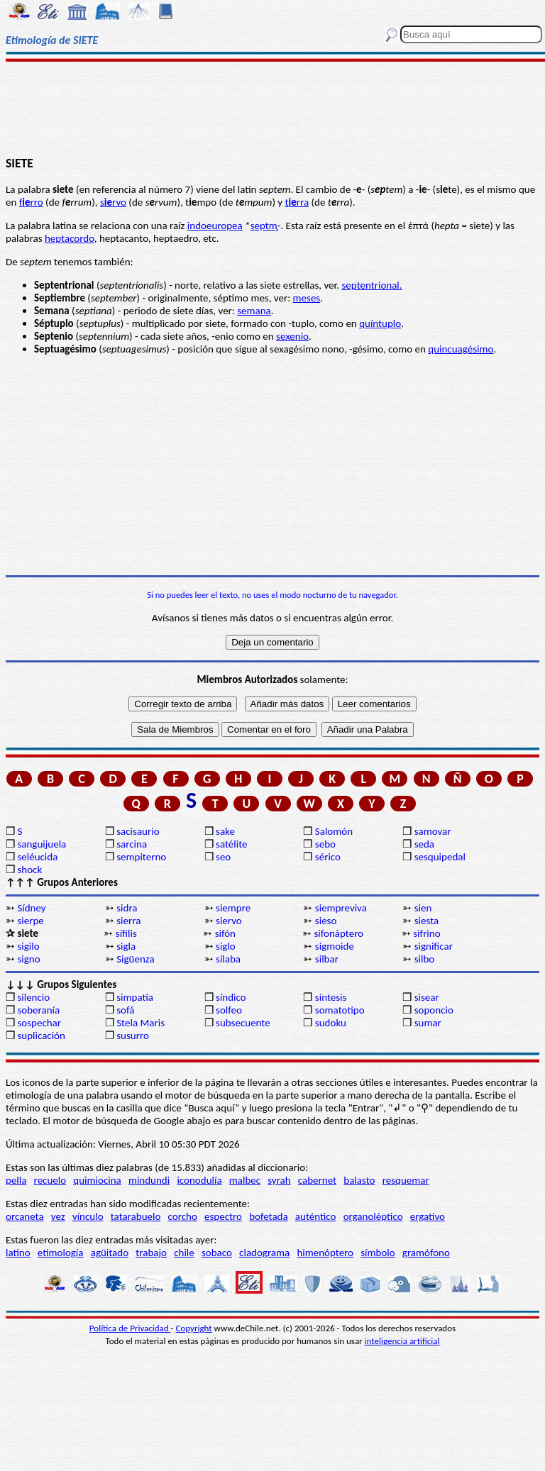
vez (58, 1216)
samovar (432, 831)
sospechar (39, 1022)
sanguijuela (41, 844)
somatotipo (340, 1010)
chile (184, 1252)
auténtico (315, 1216)
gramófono (426, 1252)
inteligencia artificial (402, 1341)
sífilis (126, 933)
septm (264, 225)
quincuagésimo (460, 349)
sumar (427, 1022)
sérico (328, 856)
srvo (113, 202)
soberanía (38, 1010)
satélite (231, 844)
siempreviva (341, 907)
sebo (325, 844)
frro (31, 202)
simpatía (134, 997)
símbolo (377, 1252)
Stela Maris (140, 1022)
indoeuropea (215, 225)
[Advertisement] (272, 108)
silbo (424, 959)
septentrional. (371, 285)
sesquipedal (440, 856)
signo (28, 959)
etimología (61, 1252)
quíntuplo (380, 323)
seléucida (37, 856)
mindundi (149, 1180)
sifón (225, 933)
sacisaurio (137, 831)
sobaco (217, 1252)
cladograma (264, 1252)
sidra (126, 907)
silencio (33, 997)
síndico (231, 997)
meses (307, 298)
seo (223, 856)
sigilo (28, 946)
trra (297, 202)
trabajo (151, 1252)
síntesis (331, 997)
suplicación (41, 1035)
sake (225, 831)
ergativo (427, 1216)
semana (254, 310)
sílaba (228, 959)
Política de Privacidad (130, 1328)
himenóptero (325, 1252)
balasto (359, 1180)
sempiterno (141, 856)
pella (16, 1180)
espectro (223, 1216)
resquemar (405, 1180)
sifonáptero (338, 933)
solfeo (229, 1010)
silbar (326, 959)
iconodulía (199, 1180)
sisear (426, 997)
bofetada (268, 1216)
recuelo (50, 1180)
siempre (233, 907)
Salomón (334, 831)
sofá (125, 1010)
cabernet (317, 1180)
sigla (126, 946)
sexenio (292, 336)
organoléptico (373, 1216)
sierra (128, 920)
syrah (279, 1180)
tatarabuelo (136, 1216)
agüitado (109, 1252)
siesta (426, 920)
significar (433, 946)
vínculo (88, 1216)
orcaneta (25, 1216)
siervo (229, 920)
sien (423, 907)
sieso (326, 920)
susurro (132, 1035)
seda (424, 844)
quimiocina (97, 1180)
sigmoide (334, 946)
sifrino (426, 933)
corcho (182, 1216)
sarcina (131, 844)
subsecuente (243, 1022)
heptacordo (69, 238)
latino (18, 1252)
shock (29, 869)
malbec (244, 1180)
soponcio (433, 1010)
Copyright (194, 1328)
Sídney (31, 907)
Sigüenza (135, 959)
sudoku (330, 1022)
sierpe (30, 920)
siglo (226, 946)
